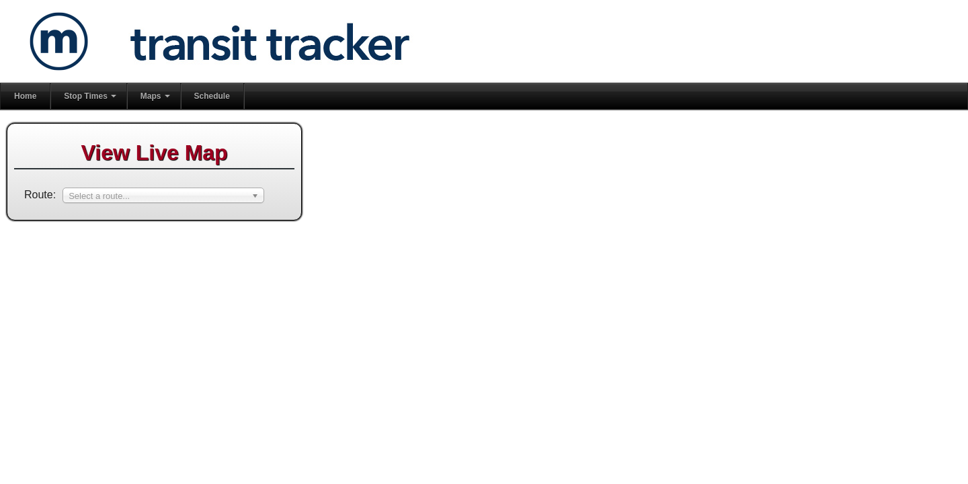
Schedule (212, 96)
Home (25, 96)
